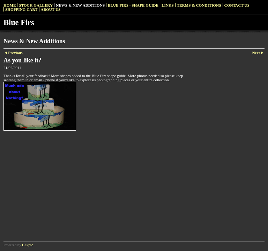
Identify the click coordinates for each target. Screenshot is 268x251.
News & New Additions (80, 5)
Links (168, 5)
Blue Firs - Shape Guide (133, 5)
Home (9, 5)
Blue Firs (18, 22)
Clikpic (27, 245)
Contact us (237, 5)
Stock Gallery (36, 5)
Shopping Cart (21, 9)
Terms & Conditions (199, 5)
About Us (51, 9)
